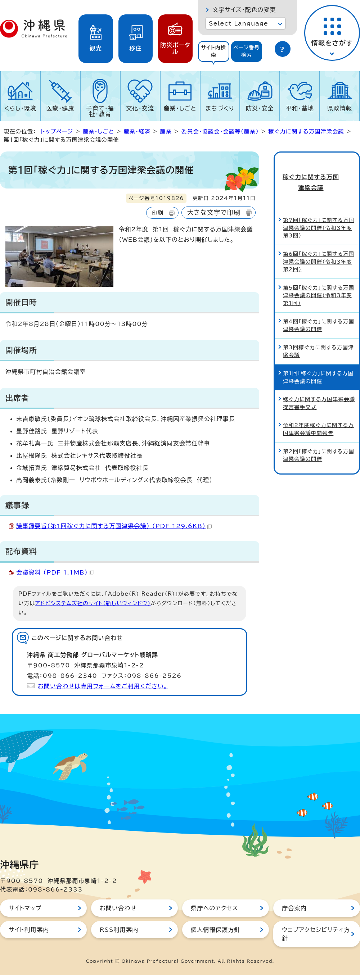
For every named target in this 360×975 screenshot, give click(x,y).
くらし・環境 (20, 108)
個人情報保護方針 (215, 930)
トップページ (57, 131)
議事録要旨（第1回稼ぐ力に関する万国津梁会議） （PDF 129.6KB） (114, 526)
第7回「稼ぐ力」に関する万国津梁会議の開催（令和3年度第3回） (318, 213)
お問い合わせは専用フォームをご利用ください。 (103, 686)
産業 (166, 131)
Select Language (238, 23)
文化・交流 (140, 108)
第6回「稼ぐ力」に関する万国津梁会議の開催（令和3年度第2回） (318, 247)
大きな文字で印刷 (213, 212)
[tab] (213, 51)
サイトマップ (25, 908)
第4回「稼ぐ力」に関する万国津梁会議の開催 (318, 311)
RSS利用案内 (119, 930)
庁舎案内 (294, 908)
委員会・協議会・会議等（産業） (220, 131)
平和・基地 (300, 108)
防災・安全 (260, 108)
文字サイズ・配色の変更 (244, 10)
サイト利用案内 (29, 930)
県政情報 (339, 108)
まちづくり (220, 108)
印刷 (157, 213)
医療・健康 (60, 108)
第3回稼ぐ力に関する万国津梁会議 (318, 337)
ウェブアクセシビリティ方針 (316, 934)
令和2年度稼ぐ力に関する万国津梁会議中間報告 (318, 415)
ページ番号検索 (246, 51)
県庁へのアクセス (214, 908)
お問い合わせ (118, 908)
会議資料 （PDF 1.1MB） (55, 572)
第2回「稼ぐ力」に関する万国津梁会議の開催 (318, 441)
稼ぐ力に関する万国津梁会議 (306, 131)
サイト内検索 (213, 51)
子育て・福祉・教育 (100, 111)
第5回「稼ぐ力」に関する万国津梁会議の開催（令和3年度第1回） (318, 281)
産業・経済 (136, 131)
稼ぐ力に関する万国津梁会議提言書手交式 (319, 389)
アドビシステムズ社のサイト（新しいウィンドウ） (92, 603)
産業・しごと (179, 108)
